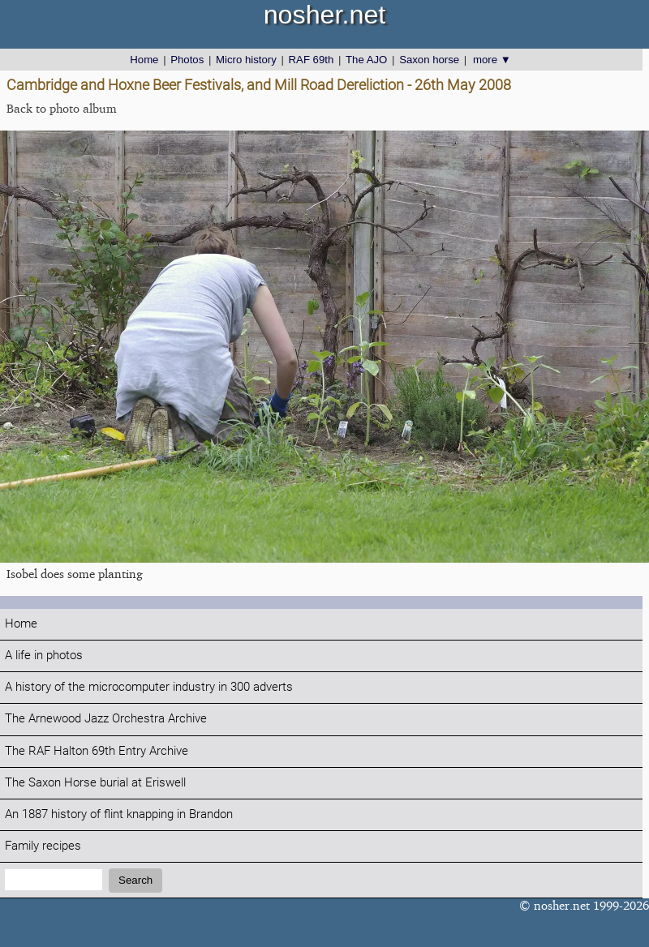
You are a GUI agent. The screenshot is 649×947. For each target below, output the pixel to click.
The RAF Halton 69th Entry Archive (96, 751)
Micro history (246, 60)
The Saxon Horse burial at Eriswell (95, 783)
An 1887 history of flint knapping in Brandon (119, 814)
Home (144, 60)
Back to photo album (61, 108)
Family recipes (43, 846)
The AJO (366, 60)
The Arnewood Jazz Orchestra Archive (106, 719)
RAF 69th (311, 60)
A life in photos (44, 655)
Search (135, 880)
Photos (187, 60)
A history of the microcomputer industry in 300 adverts (149, 687)
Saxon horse (429, 60)
